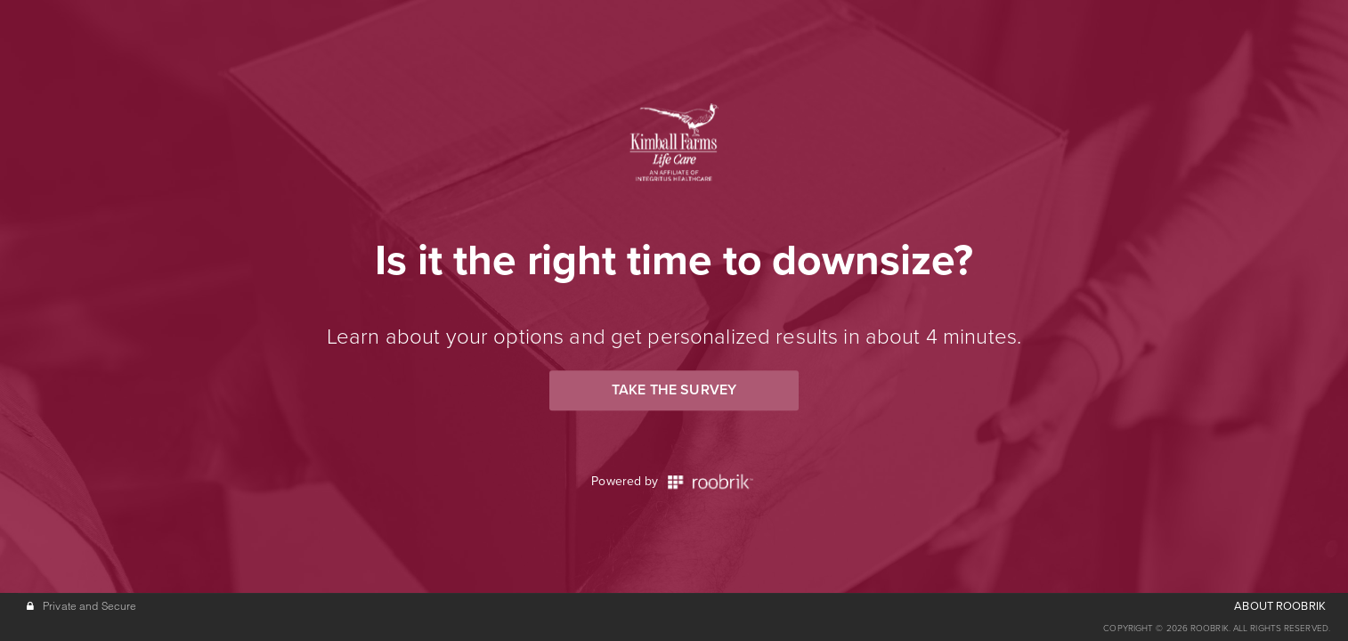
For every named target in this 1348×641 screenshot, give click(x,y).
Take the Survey (674, 390)
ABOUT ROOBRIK (1280, 606)
